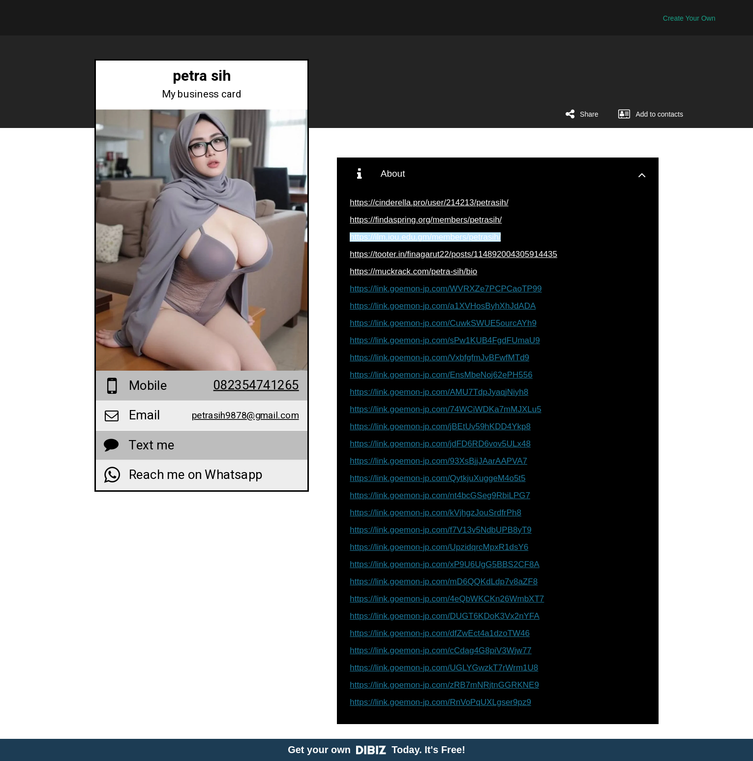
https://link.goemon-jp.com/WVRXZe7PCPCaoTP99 (446, 288)
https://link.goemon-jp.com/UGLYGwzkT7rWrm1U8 (444, 667)
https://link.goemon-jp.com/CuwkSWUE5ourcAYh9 (443, 323)
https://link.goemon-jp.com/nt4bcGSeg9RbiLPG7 (440, 495)
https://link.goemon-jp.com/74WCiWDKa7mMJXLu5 (445, 409)
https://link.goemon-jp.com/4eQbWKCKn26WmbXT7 (447, 598)
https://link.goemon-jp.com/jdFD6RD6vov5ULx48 (440, 443)
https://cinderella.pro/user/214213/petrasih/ (429, 202)
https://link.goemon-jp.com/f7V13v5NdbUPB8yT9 (440, 530)
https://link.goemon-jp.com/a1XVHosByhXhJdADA (443, 306)
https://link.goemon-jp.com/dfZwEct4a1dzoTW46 (440, 633)
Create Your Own (689, 18)
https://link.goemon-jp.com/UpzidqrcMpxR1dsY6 (439, 547)
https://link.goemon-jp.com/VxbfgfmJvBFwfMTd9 (439, 357)
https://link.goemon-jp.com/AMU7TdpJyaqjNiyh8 (439, 392)
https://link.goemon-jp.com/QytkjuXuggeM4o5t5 (437, 478)
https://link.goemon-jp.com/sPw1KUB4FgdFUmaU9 (445, 340)
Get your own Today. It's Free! (376, 749)
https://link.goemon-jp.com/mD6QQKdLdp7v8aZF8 (444, 581)
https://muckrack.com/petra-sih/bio (413, 271)
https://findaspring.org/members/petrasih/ (426, 219)
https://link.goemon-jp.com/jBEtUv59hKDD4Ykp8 (440, 426)
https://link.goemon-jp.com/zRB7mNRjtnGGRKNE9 (444, 685)
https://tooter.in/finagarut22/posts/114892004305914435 (453, 254)
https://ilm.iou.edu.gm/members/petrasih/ (425, 237)
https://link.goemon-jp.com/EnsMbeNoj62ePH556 (441, 375)
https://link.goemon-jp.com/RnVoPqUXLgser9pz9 (440, 702)
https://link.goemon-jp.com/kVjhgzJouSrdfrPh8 (435, 512)
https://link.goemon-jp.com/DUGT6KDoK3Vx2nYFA (445, 616)
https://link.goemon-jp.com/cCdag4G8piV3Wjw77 (440, 650)
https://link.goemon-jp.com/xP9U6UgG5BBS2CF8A (445, 564)
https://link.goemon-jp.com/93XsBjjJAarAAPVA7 (438, 461)
